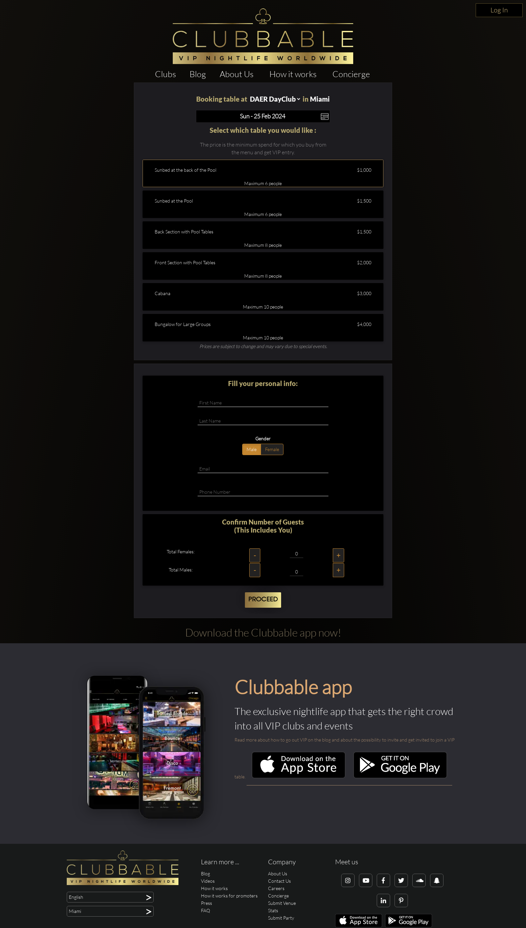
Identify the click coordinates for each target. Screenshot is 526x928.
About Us (237, 74)
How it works (293, 74)
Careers (276, 888)
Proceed (263, 599)
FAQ (205, 910)
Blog (198, 74)
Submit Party (281, 918)
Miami (320, 99)
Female (272, 449)
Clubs (165, 74)
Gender (263, 438)
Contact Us (279, 881)
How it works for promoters (229, 895)
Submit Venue (282, 903)
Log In (499, 10)
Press (206, 903)
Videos (208, 881)
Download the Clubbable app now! (263, 632)
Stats (273, 910)
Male (252, 449)
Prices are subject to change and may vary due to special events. (263, 346)
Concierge (351, 74)
